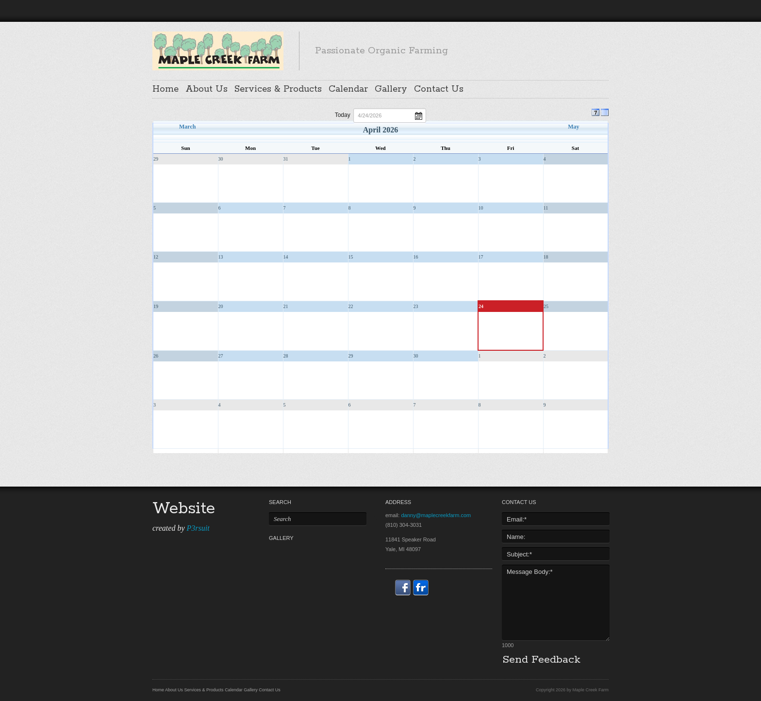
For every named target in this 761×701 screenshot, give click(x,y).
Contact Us (438, 89)
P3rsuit (197, 528)
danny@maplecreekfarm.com (436, 515)
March (187, 126)
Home (165, 89)
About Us (206, 89)
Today (342, 115)
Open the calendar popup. (418, 115)
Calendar (348, 89)
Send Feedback (541, 660)
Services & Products (278, 89)
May (573, 126)
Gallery (391, 89)
